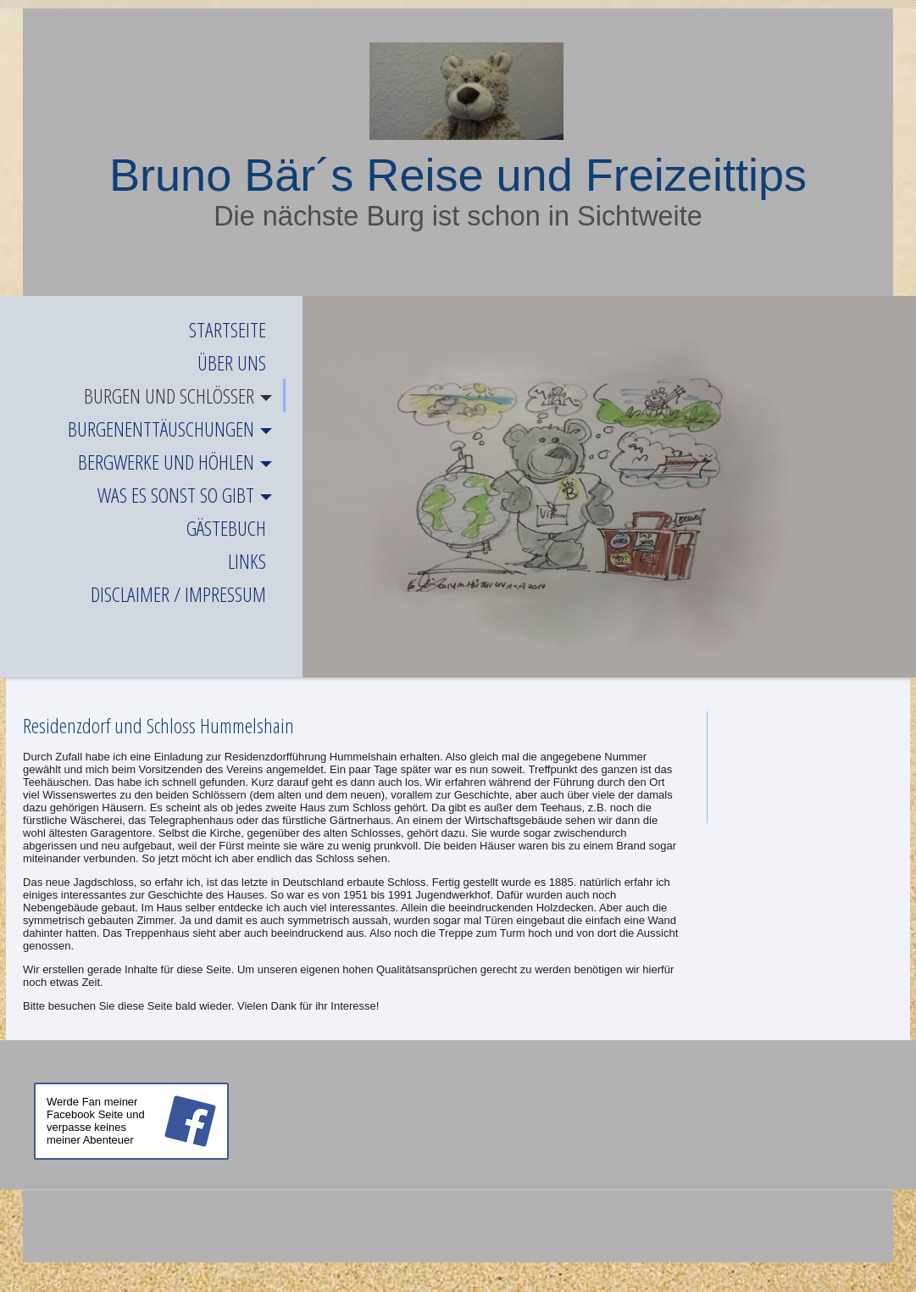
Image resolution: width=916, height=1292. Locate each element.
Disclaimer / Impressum (178, 594)
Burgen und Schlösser (169, 395)
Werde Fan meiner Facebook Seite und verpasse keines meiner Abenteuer (96, 1120)
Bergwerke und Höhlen (166, 462)
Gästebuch (226, 528)
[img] (458, 91)
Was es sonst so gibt (175, 495)
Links (247, 561)
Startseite (227, 329)
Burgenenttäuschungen (161, 429)
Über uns (231, 362)
